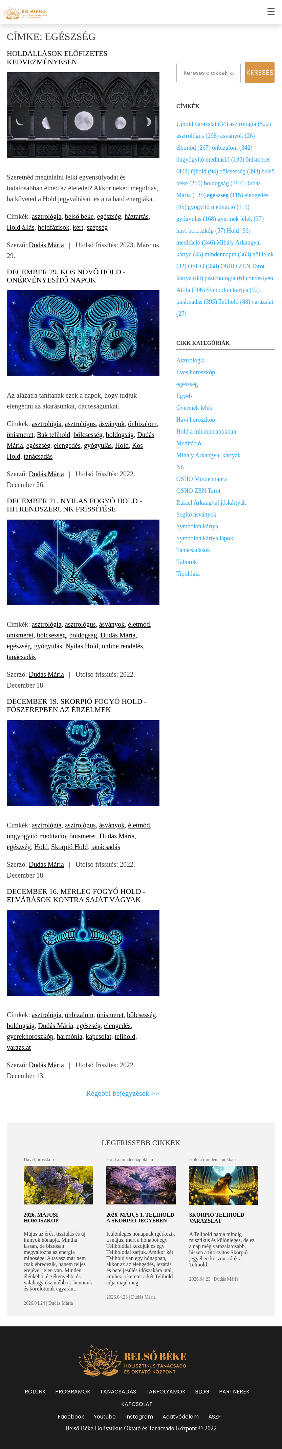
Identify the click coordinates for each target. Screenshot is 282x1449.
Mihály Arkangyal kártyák (208, 455)
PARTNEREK (234, 1391)
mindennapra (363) (227, 254)
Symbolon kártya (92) (233, 290)
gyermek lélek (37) (240, 218)
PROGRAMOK (72, 1391)
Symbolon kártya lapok (204, 538)
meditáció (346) (195, 242)
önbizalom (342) (232, 147)
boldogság (120, 434)
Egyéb (184, 396)
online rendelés (122, 646)
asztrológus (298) (197, 135)
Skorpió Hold (69, 846)
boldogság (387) (223, 183)
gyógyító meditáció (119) (219, 207)
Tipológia (188, 573)
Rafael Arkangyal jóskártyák (211, 502)
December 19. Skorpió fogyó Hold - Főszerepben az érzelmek (77, 705)
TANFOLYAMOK (166, 1391)
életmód (139, 624)
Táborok (186, 562)
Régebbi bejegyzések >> (122, 1093)
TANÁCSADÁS (118, 1391)
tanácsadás (38, 456)
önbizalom (142, 423)
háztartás (137, 216)
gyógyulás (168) (196, 218)
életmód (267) (193, 147)
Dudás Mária (46, 245)
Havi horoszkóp (195, 419)
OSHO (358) (203, 266)
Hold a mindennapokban (206, 431)
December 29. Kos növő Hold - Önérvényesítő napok (66, 276)
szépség (97, 227)
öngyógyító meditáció (36, 836)
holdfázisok (53, 227)
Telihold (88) (234, 301)
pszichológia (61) (225, 278)
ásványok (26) (237, 135)
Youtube (105, 1417)
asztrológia (47, 216)
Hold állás (21, 227)
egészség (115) (225, 195)
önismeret (20, 434)
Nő (180, 467)
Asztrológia (190, 360)
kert (78, 227)
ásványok (112, 423)
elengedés (67, 445)
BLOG (202, 1391)
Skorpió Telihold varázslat (216, 1218)
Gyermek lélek (194, 407)
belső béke (79, 216)
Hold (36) (239, 230)
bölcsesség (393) (239, 171)
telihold (125, 1036)
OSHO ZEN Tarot (198, 490)
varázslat (19, 1047)
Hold (122, 445)
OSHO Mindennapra (201, 479)
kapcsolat (98, 1036)
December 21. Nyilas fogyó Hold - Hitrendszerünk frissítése (74, 505)
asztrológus (80, 423)
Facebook (71, 1417)
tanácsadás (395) (196, 301)
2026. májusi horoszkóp (41, 1218)
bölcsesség (88, 434)
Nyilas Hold (81, 646)
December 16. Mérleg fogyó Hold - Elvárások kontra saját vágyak (76, 895)
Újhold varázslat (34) (202, 124)
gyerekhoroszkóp (30, 1036)
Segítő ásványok (196, 514)
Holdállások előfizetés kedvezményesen (57, 57)
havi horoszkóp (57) (200, 230)
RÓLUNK (35, 1391)
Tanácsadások (193, 550)
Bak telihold (53, 434)
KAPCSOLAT (137, 1404)
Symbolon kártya (197, 526)
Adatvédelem (180, 1417)
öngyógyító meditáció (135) (210, 159)
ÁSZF (214, 1417)
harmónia (70, 1036)
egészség (109, 216)
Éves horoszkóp (195, 372)
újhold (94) (204, 171)
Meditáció (188, 443)
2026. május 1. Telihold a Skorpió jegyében (140, 1218)
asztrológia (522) (250, 124)
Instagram (139, 1417)
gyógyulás (98, 445)
